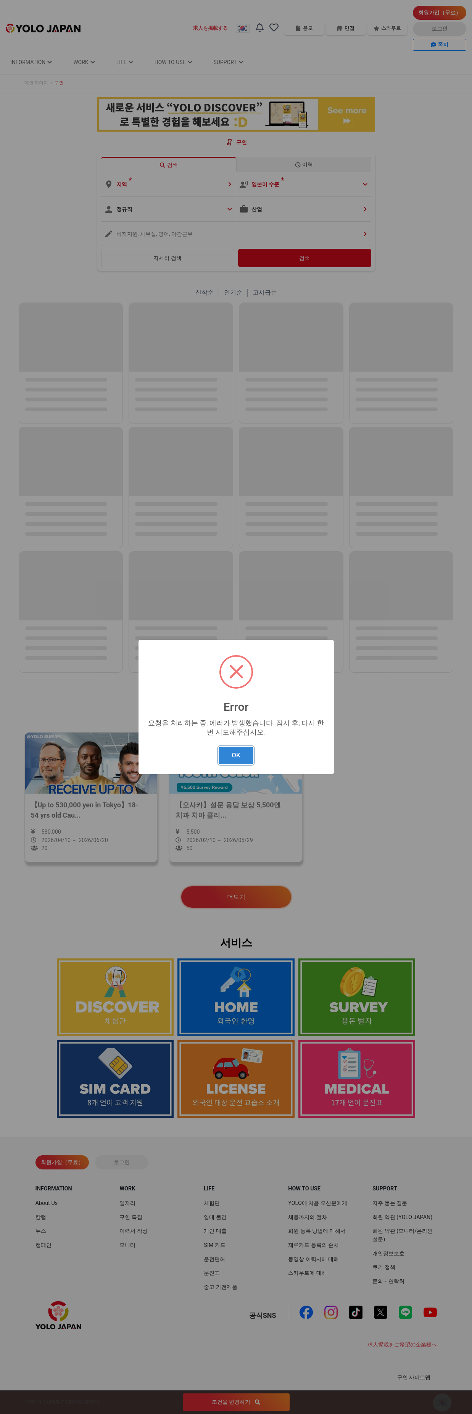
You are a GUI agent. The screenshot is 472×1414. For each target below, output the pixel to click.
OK (236, 755)
